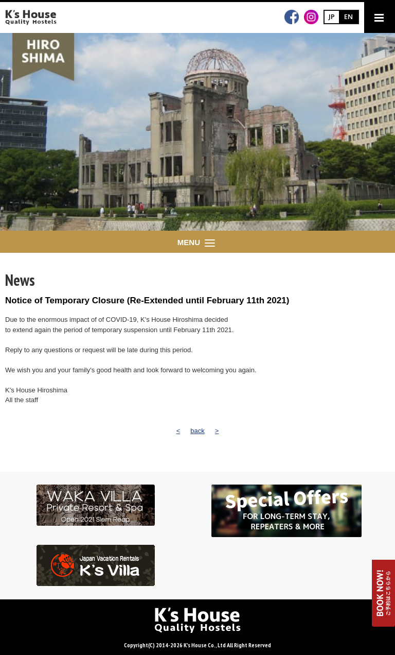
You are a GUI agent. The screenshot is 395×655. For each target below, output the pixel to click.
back (197, 431)
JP (332, 16)
